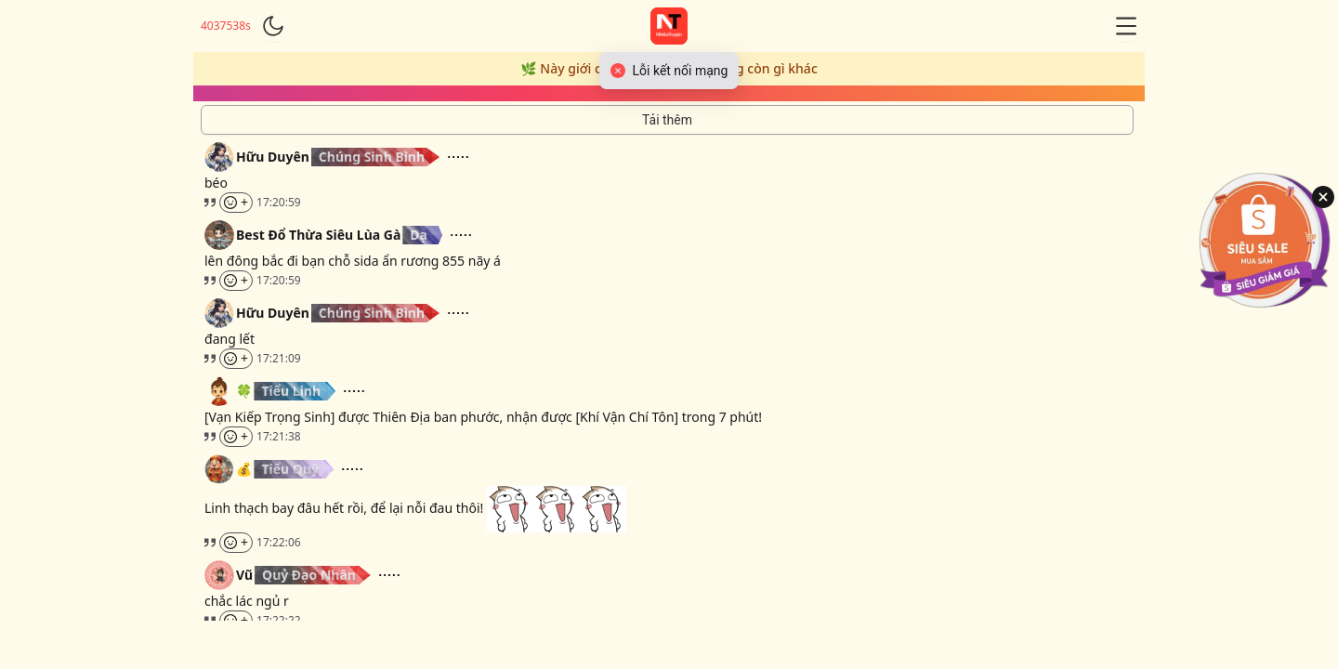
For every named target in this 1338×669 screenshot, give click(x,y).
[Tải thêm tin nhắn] (667, 120)
